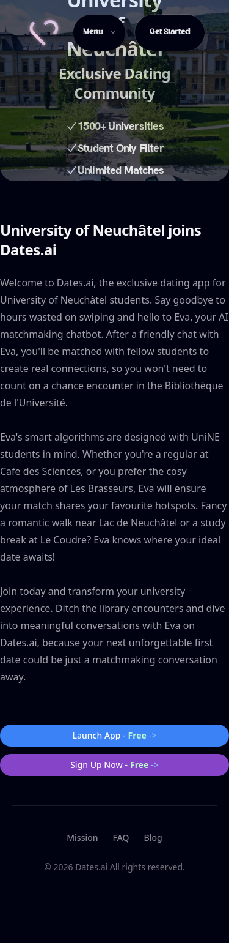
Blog (153, 837)
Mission (82, 837)
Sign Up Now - (114, 765)
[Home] (44, 33)
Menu (99, 32)
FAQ (121, 837)
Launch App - (115, 735)
